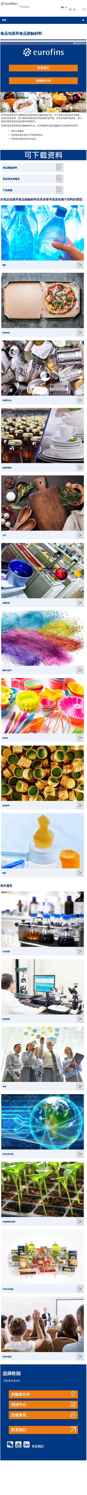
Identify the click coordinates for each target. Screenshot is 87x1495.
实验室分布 (43, 80)
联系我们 (43, 68)
